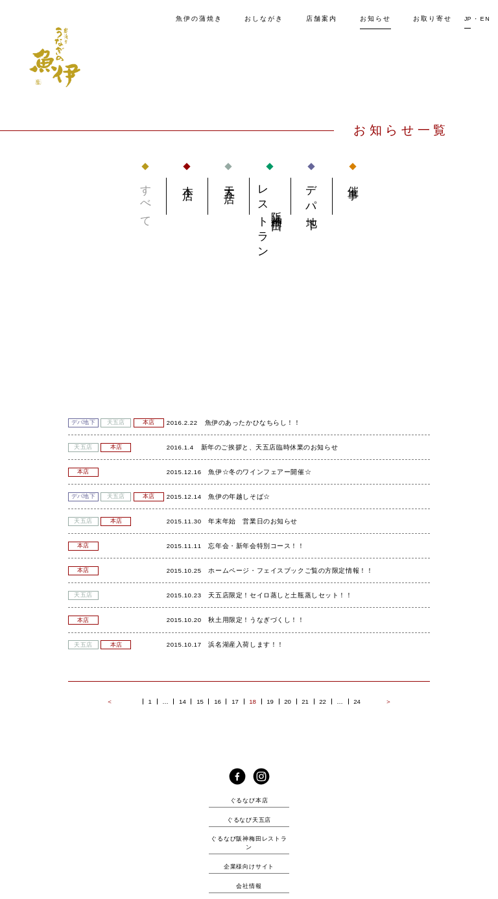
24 (357, 702)
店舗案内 (321, 18)
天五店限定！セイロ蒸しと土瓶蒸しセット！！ (280, 595)
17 (235, 702)
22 (322, 702)
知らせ (375, 18)
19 (270, 702)
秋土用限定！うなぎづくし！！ (256, 619)
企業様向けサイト (249, 866)
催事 (353, 181)
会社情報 (248, 886)
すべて (145, 201)
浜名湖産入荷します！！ (245, 644)
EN (485, 19)
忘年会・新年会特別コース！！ (256, 545)
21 (305, 702)
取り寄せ (432, 18)
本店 (187, 181)
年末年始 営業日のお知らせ (253, 521)
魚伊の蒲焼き (199, 18)
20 (287, 702)
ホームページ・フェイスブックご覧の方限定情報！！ (290, 570)
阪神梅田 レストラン (270, 217)
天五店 (228, 182)
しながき (263, 18)
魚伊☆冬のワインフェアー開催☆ (259, 471)
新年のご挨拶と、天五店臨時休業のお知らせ (269, 447)
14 (182, 702)
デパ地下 (311, 196)
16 (217, 702)
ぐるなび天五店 (249, 820)
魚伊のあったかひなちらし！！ (253, 422)
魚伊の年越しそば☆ (239, 496)
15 (200, 702)
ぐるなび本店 (249, 800)
